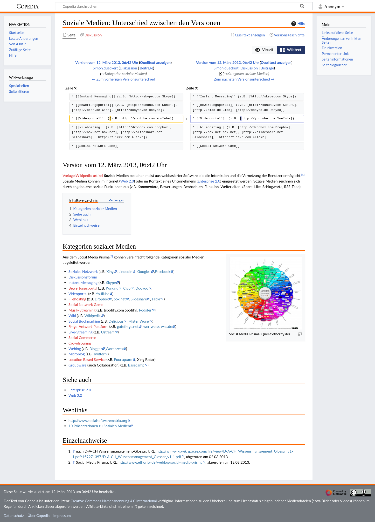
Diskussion (128, 68)
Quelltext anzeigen (155, 62)
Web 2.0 (127, 181)
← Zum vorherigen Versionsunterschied (123, 79)
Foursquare (123, 359)
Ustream (108, 332)
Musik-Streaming (82, 310)
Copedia (27, 6)
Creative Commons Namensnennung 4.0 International (113, 501)
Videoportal (78, 294)
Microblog (77, 354)
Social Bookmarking (84, 321)
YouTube (102, 294)
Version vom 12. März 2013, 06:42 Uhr (106, 62)
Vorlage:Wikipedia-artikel (82, 175)
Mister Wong (138, 321)
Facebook (162, 271)
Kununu (112, 288)
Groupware (77, 365)
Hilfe (297, 23)
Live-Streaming (80, 332)
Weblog (75, 348)
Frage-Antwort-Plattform (88, 326)
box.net (120, 299)
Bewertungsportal (83, 288)
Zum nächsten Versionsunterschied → (244, 79)
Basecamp (136, 365)
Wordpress (114, 348)
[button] (264, 50)
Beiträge (146, 68)
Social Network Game (86, 304)
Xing (110, 271)
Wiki (72, 315)
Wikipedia (92, 315)
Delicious (116, 321)
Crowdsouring (80, 343)
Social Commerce (82, 337)
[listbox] (278, 50)
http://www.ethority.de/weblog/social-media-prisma (160, 462)
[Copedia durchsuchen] (183, 6)
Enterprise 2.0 (209, 181)
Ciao (127, 288)
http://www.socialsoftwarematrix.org (98, 420)
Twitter (98, 354)
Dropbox (102, 299)
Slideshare (139, 299)
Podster (145, 310)
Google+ (144, 271)
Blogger (96, 348)
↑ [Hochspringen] (73, 451)
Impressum (62, 515)
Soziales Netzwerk (83, 271)
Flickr (156, 299)
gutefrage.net (128, 326)
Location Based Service (87, 359)
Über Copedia (38, 515)
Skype (111, 282)
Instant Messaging (83, 282)
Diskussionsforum (83, 277)
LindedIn (125, 271)
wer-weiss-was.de (157, 326)
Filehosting (77, 299)
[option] (264, 50)
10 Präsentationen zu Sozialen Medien (99, 426)
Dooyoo (141, 288)
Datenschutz (14, 515)
